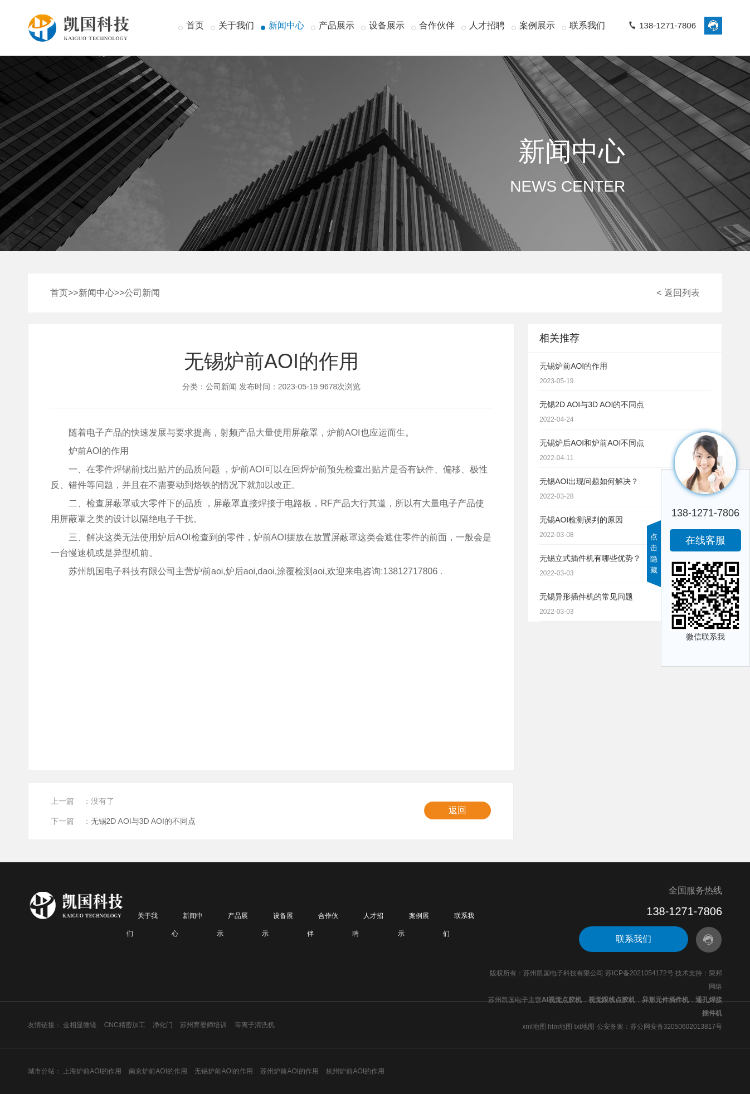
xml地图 (534, 1026)
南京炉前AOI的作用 (158, 1071)
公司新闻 (142, 292)
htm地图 (560, 1026)
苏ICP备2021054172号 (639, 973)
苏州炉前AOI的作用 (289, 1071)
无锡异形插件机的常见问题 (586, 596)
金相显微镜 (79, 1025)
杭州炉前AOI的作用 (355, 1071)
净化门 (163, 1025)
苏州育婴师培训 (203, 1025)
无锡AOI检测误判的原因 (581, 519)
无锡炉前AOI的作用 (573, 366)
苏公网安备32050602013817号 (676, 1026)
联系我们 (587, 25)
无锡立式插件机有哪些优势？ (590, 558)
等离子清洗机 (255, 1025)
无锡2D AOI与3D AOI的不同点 (143, 821)
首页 (195, 25)
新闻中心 (286, 25)
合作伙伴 (437, 25)
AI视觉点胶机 (562, 1000)
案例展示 (537, 25)
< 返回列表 (678, 292)
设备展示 (387, 25)
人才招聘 (487, 25)
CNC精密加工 (124, 1025)
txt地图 (584, 1026)
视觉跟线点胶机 (611, 1000)
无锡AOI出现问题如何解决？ (589, 481)
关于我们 (236, 25)
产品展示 (336, 25)
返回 (457, 810)
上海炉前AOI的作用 (92, 1071)
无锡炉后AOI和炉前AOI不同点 (591, 442)
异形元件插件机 (665, 1000)
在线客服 (705, 540)
